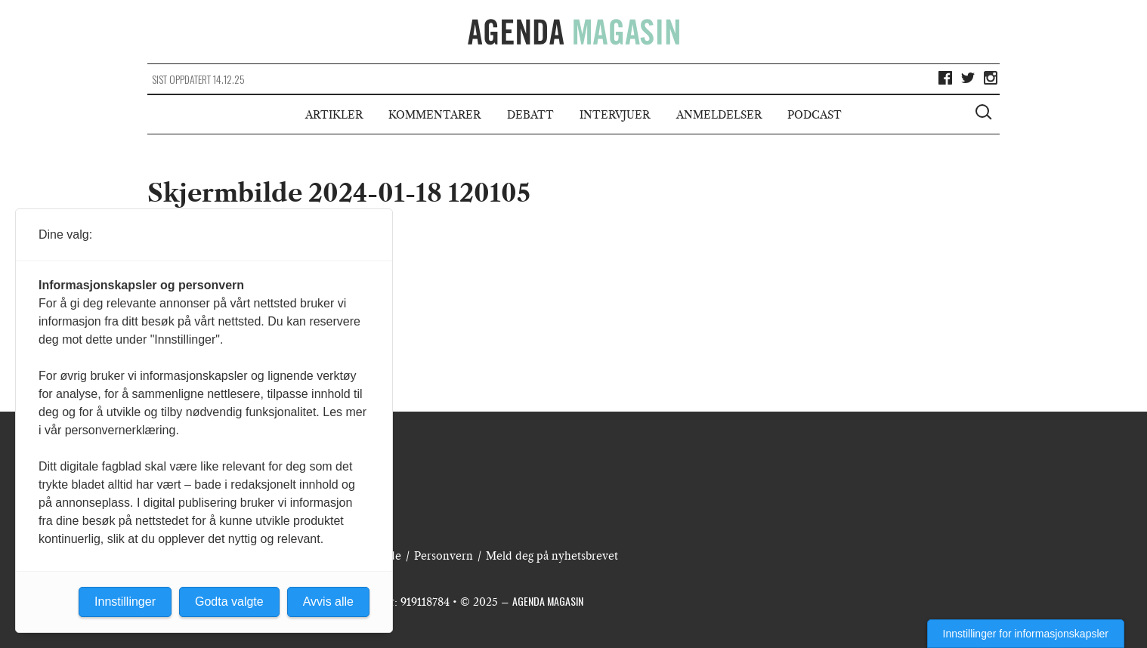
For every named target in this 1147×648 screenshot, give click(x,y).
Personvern (443, 556)
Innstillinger (125, 601)
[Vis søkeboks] (985, 114)
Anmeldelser (719, 115)
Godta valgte (229, 601)
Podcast (814, 115)
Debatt (530, 115)
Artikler (334, 115)
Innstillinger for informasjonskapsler (1025, 634)
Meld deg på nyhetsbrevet (552, 556)
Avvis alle (328, 601)
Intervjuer (615, 115)
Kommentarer (434, 115)
